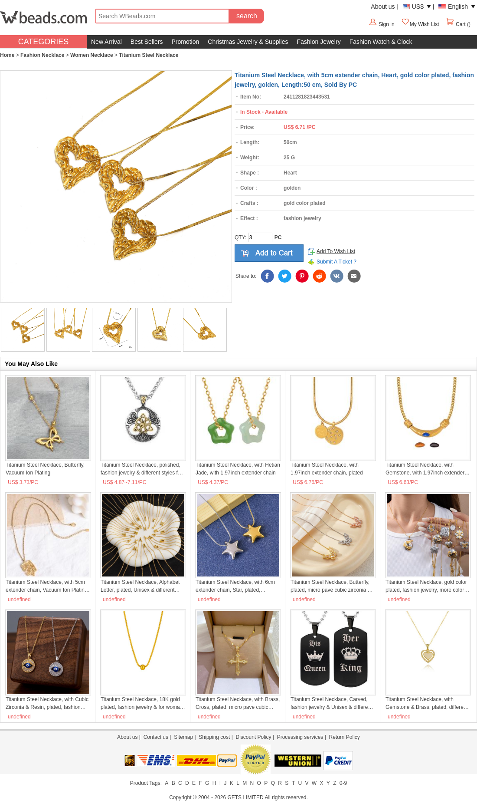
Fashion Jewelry (318, 41)
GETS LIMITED (245, 797)
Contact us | (159, 737)
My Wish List (420, 24)
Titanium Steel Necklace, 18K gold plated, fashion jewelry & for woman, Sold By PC (142, 703)
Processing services (300, 737)
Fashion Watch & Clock (381, 41)
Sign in (387, 24)
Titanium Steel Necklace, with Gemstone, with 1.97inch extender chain (425, 469)
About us (383, 6)
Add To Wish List (336, 251)
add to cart (269, 253)
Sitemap (183, 737)
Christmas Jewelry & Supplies (248, 41)
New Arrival (106, 41)
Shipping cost (214, 737)
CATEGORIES (43, 41)
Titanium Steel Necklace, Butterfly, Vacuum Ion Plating (45, 469)
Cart (456, 24)
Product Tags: (146, 783)
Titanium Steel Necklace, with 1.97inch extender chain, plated (327, 469)
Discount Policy (253, 737)
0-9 (343, 783)
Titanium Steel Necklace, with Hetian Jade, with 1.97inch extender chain (238, 469)
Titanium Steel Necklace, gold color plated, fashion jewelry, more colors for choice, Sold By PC (426, 586)
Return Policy (344, 737)
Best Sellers (147, 41)
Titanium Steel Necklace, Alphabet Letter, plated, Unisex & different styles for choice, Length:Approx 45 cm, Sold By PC (141, 586)
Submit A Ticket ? (336, 262)
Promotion (185, 41)
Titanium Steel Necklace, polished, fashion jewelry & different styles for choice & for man (142, 469)
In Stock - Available (264, 112)
